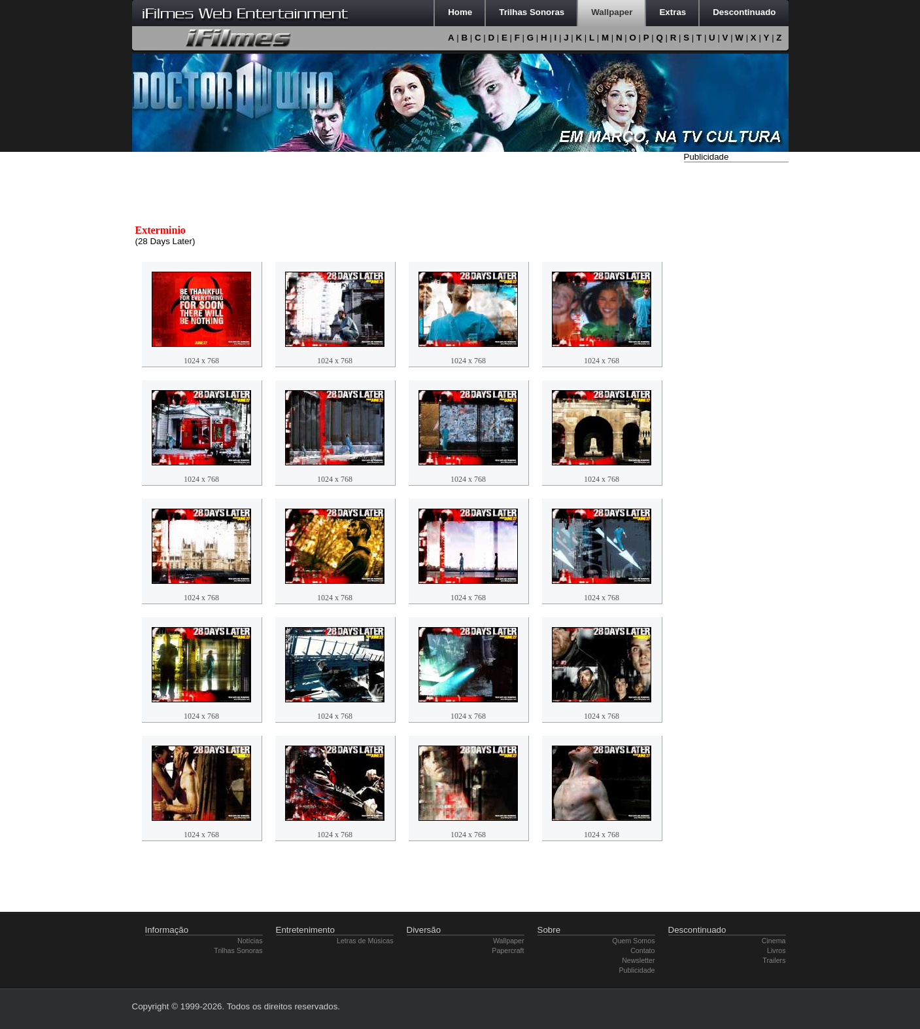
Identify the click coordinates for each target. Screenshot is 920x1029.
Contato (642, 950)
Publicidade (637, 970)
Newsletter (638, 960)
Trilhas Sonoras (238, 950)
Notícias (250, 941)
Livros (776, 950)
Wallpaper (508, 941)
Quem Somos (633, 941)
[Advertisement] (736, 362)
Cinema (774, 941)
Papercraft (508, 950)
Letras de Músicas (365, 941)
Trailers (773, 960)
